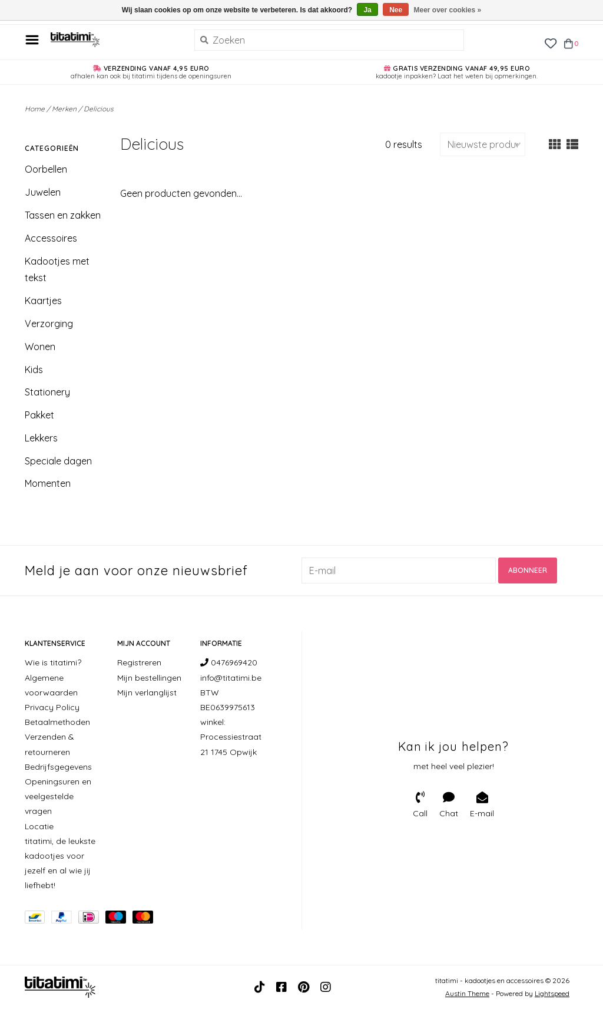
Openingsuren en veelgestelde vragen (58, 796)
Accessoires (51, 238)
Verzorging (49, 323)
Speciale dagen (58, 461)
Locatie (39, 826)
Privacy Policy (52, 707)
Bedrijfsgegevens (58, 766)
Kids (34, 369)
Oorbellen (46, 169)
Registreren (139, 662)
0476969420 (228, 662)
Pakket (39, 415)
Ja (367, 10)
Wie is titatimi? (53, 662)
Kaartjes (43, 300)
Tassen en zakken (63, 215)
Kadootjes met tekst (57, 269)
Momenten (48, 483)
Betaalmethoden (57, 722)
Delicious (99, 108)
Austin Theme (467, 993)
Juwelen (43, 192)
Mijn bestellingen (149, 677)
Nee (395, 10)
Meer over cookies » (448, 10)
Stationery (47, 392)
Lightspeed (552, 993)
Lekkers (41, 438)
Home (35, 108)
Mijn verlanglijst (147, 692)
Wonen (40, 346)
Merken (64, 108)
